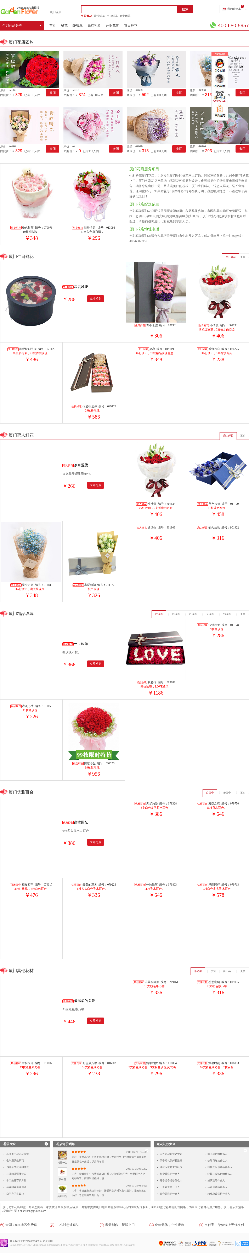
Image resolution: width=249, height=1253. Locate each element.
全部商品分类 (22, 25)
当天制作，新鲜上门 (120, 1225)
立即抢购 (95, 298)
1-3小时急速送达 (67, 1225)
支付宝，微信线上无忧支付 (224, 1225)
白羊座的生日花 (15, 1193)
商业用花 (125, 15)
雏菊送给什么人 (216, 1180)
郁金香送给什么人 (170, 1173)
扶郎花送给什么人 (217, 1160)
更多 (242, 257)
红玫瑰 (159, 614)
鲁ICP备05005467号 (31, 1241)
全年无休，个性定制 (170, 1225)
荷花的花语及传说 (16, 1187)
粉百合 (227, 792)
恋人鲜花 (228, 435)
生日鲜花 (112, 15)
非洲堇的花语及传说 (17, 1153)
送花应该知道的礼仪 (171, 1167)
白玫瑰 (193, 614)
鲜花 (64, 25)
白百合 (210, 792)
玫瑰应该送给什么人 (219, 1193)
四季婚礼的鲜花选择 (171, 1160)
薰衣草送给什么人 (217, 1153)
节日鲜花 (86, 15)
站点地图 (48, 1241)
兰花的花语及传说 (16, 1173)
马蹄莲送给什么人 (217, 1187)
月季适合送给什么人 (171, 1180)
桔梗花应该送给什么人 (220, 1167)
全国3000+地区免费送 (21, 1225)
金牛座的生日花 (15, 1160)
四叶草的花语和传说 (17, 1167)
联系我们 (15, 1241)
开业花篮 (112, 25)
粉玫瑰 (176, 614)
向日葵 (227, 971)
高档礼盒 (94, 25)
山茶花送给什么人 (170, 1187)
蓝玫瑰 (210, 614)
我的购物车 (234, 8)
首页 (52, 25)
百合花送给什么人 (170, 1193)
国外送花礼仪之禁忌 (171, 1153)
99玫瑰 (78, 25)
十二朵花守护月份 (16, 1180)
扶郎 (213, 971)
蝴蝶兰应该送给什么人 (220, 1173)
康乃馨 (198, 971)
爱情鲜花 (99, 15)
